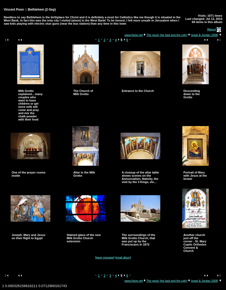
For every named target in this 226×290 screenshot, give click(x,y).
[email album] (123, 257)
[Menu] (211, 29)
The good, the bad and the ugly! (166, 35)
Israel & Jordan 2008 (204, 35)
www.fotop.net (134, 35)
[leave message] (104, 257)
